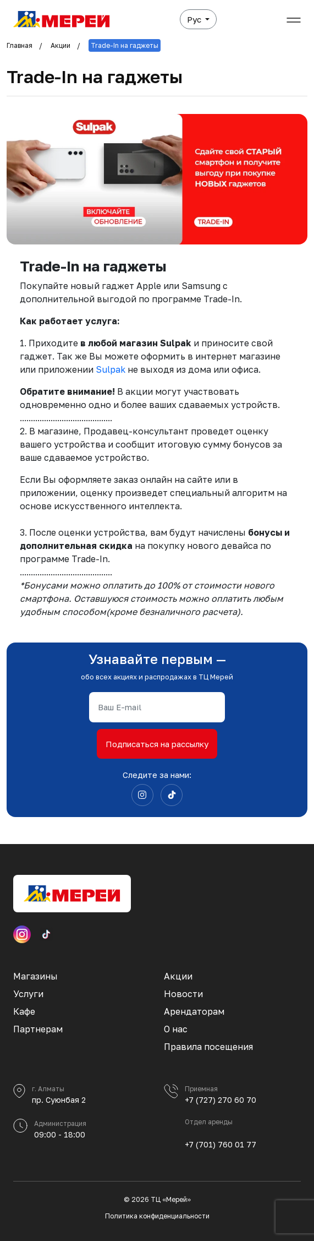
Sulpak (112, 369)
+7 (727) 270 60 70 (220, 1099)
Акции (60, 45)
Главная (19, 45)
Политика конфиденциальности (157, 1216)
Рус (195, 19)
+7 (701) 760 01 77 (220, 1144)
